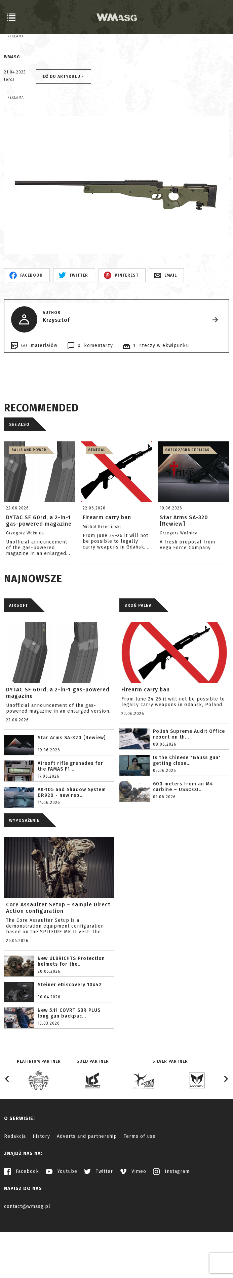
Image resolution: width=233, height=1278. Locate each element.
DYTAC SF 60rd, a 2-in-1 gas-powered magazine (58, 750)
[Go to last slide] (7, 1136)
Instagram (171, 1229)
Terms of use (140, 1194)
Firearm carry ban (145, 747)
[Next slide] (225, 1136)
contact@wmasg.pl (27, 1264)
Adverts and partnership (87, 1194)
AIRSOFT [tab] (18, 663)
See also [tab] (19, 482)
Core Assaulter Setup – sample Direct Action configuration (58, 965)
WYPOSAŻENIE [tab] (24, 878)
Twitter (98, 1229)
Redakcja (15, 1194)
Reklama (15, 36)
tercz (9, 108)
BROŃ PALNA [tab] (138, 663)
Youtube (61, 1229)
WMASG (12, 86)
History (41, 1194)
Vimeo (133, 1229)
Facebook (21, 1229)
